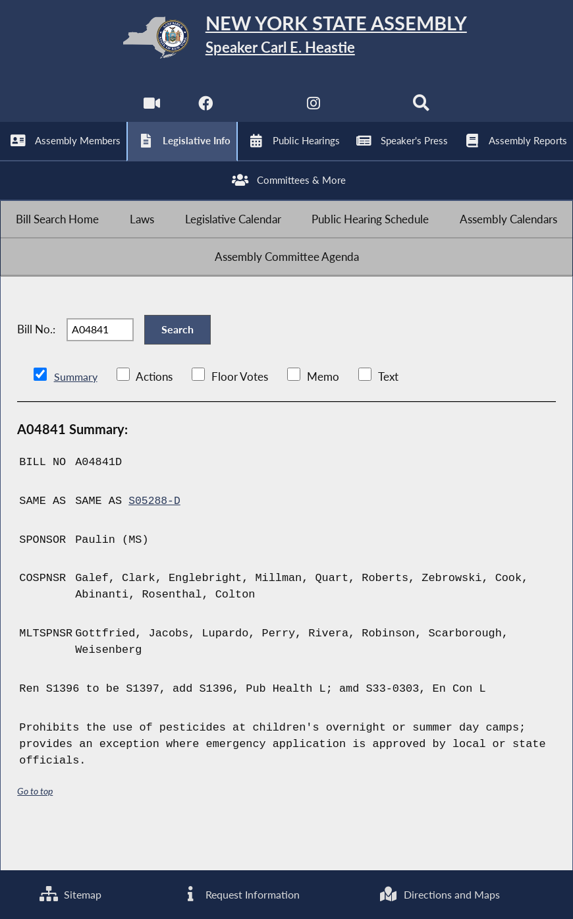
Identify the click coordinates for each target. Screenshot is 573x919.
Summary (76, 413)
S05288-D (155, 537)
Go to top (35, 828)
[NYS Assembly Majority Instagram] (314, 112)
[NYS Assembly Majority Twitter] (259, 112)
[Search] (423, 112)
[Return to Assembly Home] (286, 40)
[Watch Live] (150, 112)
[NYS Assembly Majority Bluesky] (368, 112)
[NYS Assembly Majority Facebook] (204, 112)
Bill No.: (36, 361)
